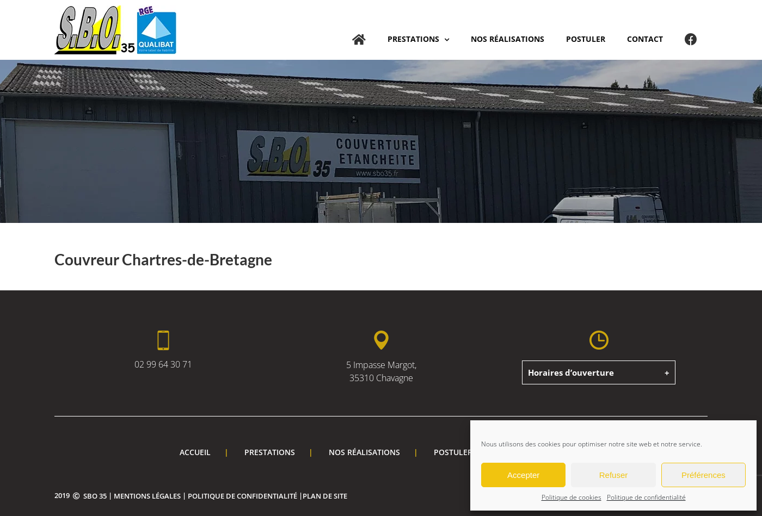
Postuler (453, 452)
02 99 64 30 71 (163, 364)
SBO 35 (95, 496)
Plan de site (325, 496)
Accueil (195, 452)
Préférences (703, 475)
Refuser (613, 475)
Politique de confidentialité (646, 497)
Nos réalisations (364, 452)
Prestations (269, 452)
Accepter (523, 475)
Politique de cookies (571, 497)
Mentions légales (147, 496)
